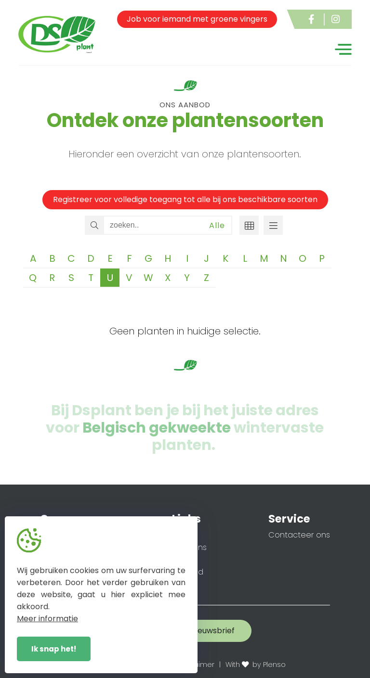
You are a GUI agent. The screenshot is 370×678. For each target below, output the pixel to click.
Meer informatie (47, 618)
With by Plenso (255, 664)
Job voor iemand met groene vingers (197, 19)
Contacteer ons (299, 534)
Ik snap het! (53, 649)
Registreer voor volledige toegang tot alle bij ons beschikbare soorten (185, 199)
